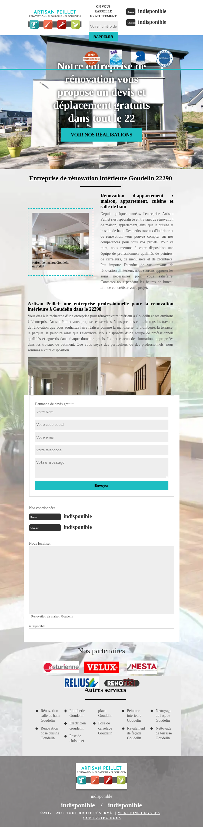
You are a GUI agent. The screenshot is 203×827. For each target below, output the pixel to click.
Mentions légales (139, 813)
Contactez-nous (102, 818)
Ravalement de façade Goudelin (136, 733)
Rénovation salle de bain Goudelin (50, 716)
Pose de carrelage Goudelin (105, 728)
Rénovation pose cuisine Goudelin (50, 733)
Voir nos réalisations (101, 135)
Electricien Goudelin (77, 725)
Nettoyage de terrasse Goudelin (164, 733)
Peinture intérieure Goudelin (134, 716)
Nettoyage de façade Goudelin (163, 716)
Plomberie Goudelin (77, 713)
